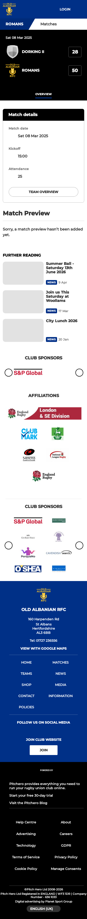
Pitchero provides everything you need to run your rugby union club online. (44, 786)
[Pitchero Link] (46, 776)
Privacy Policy (66, 857)
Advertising (26, 834)
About (66, 822)
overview (43, 94)
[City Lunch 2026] (23, 330)
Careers (66, 834)
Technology (26, 845)
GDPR (66, 845)
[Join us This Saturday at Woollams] (23, 301)
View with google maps (43, 648)
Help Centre (26, 822)
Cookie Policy (26, 869)
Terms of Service (26, 857)
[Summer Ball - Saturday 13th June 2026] (23, 273)
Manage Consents (66, 869)
